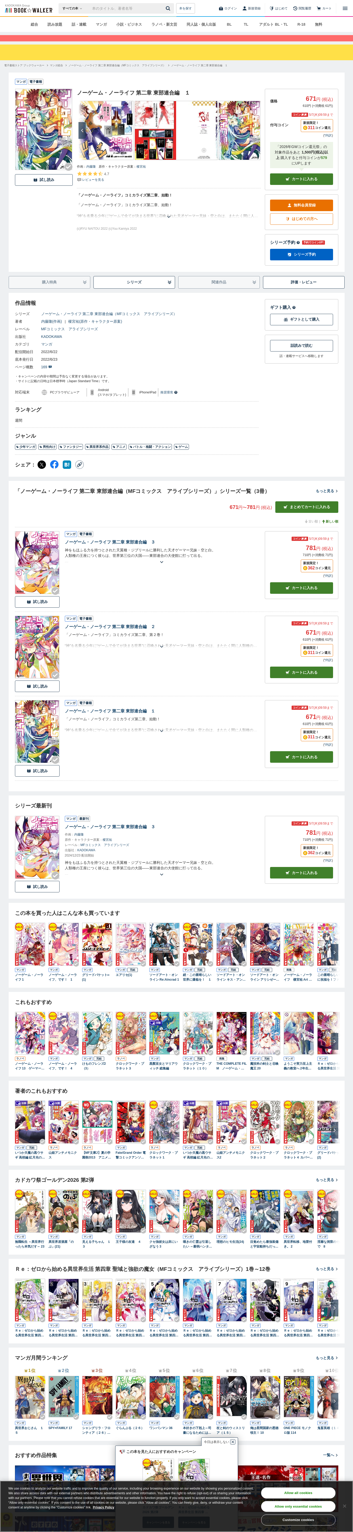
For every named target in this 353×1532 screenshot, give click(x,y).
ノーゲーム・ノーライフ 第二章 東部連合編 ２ (110, 636)
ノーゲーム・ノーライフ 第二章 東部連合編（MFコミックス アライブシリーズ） (109, 323)
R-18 (301, 24)
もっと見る (327, 500)
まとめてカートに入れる (306, 516)
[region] (176, 1506)
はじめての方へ (302, 228)
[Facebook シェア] (54, 474)
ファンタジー (71, 456)
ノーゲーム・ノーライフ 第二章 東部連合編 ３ (110, 551)
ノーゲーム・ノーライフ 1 (29, 986)
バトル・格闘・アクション (150, 456)
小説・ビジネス (129, 24)
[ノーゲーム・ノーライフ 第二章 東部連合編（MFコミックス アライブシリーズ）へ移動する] (117, 75)
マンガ (101, 24)
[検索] (169, 8)
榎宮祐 (141, 176)
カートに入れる (302, 188)
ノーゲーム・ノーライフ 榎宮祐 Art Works (299, 986)
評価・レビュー (304, 291)
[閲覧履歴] (302, 8)
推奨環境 (169, 402)
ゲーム (181, 456)
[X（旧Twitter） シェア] (42, 474)
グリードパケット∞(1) (96, 986)
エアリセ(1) (124, 984)
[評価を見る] (93, 185)
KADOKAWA (51, 346)
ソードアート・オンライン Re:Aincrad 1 (164, 986)
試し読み (43, 189)
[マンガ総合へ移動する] (56, 75)
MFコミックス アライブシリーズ (69, 338)
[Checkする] (68, 176)
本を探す (185, 8)
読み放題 (55, 24)
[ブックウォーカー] (28, 8)
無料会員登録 (301, 214)
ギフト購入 (283, 317)
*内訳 (328, 145)
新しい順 (330, 531)
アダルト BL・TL (273, 24)
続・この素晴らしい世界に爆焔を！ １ (197, 986)
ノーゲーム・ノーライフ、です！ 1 (63, 986)
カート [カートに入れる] (302, 597)
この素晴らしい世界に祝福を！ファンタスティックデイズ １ (331, 986)
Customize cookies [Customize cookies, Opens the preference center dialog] (298, 1520)
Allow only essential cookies (298, 1506)
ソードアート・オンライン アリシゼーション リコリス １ (264, 986)
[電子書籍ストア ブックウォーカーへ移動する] (24, 75)
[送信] (169, 8)
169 (46, 376)
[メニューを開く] (345, 8)
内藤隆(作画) (51, 331)
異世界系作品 (97, 456)
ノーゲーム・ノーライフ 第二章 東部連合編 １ (110, 720)
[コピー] (79, 474)
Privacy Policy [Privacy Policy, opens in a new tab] (103, 1507)
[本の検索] (74, 8)
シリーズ (149, 291)
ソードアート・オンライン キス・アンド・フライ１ (231, 986)
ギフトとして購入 (301, 329)
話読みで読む (302, 355)
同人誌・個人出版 (201, 24)
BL (229, 24)
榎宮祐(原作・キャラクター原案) (95, 331)
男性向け (47, 456)
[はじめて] (278, 8)
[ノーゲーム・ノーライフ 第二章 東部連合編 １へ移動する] (199, 75)
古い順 (311, 531)
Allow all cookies (298, 1493)
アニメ (119, 456)
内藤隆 (91, 176)
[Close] (344, 1506)
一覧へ (330, 1464)
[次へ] (82, 139)
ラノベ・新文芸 (164, 24)
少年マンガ (25, 456)
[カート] (324, 8)
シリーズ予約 (285, 252)
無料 (318, 24)
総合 (34, 24)
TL (246, 24)
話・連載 (79, 24)
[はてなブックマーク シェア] (67, 474)
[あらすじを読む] (169, 220)
